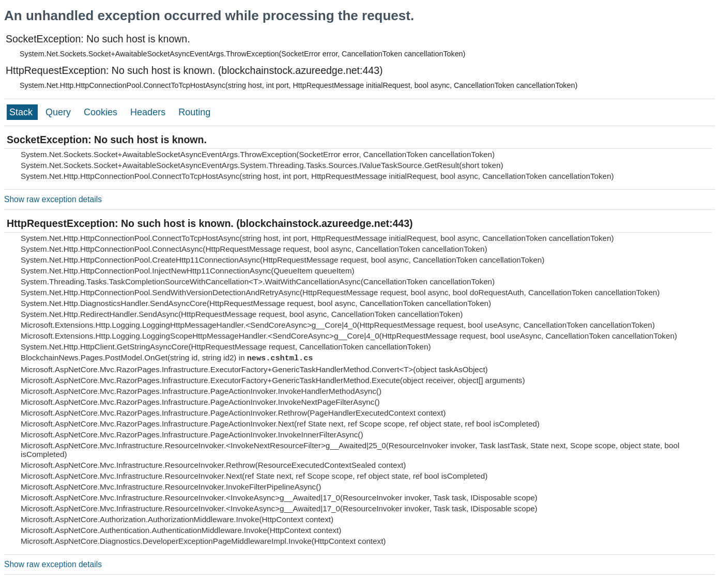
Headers (149, 112)
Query (59, 112)
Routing (194, 112)
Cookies (102, 112)
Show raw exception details (53, 199)
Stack (22, 112)
